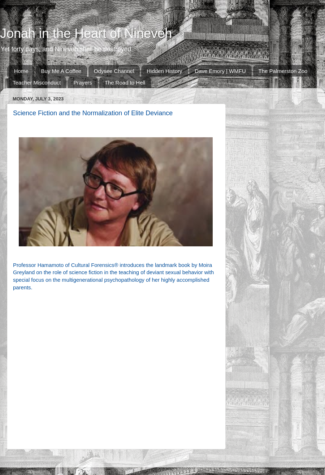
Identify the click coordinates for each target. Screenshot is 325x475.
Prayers (82, 82)
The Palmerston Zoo (283, 71)
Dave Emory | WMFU (220, 71)
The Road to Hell (125, 82)
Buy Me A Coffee (61, 71)
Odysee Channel (114, 71)
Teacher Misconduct (37, 82)
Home (21, 71)
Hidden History (164, 71)
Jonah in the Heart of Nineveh (86, 33)
